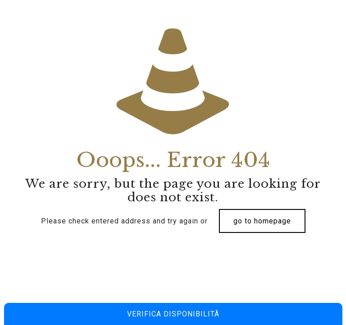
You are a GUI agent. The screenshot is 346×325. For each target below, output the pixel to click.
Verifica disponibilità (173, 314)
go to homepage (262, 221)
